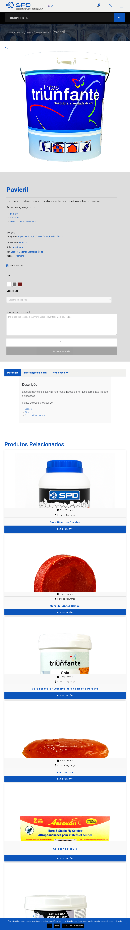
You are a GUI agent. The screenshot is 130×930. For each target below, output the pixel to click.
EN (50, 6)
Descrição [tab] (12, 372)
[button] (122, 6)
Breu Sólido (65, 772)
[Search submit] (119, 17)
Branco (14, 213)
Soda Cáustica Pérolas (65, 522)
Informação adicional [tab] (35, 372)
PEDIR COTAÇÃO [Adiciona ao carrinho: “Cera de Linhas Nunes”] (65, 612)
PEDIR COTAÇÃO (63, 351)
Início (12, 32)
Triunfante (19, 256)
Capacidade (12, 291)
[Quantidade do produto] (61, 342)
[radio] (9, 284)
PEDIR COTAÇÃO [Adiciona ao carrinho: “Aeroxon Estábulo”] (65, 858)
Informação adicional (18, 312)
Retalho (27, 32)
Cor (8, 275)
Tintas (42, 32)
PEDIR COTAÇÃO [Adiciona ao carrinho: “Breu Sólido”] (65, 779)
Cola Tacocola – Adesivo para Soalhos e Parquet (65, 688)
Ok (50, 926)
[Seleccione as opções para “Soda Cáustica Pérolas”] (65, 529)
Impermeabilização (26, 236)
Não (57, 926)
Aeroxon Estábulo (65, 848)
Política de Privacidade (73, 926)
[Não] (126, 923)
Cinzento (14, 217)
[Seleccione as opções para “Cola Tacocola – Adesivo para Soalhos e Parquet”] (65, 695)
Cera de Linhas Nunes (65, 606)
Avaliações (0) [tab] (60, 372)
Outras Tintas (63, 32)
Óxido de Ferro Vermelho (23, 221)
